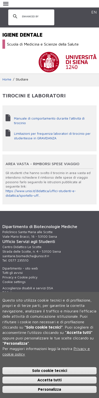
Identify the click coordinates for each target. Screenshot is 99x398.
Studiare (22, 79)
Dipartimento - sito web (20, 268)
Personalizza (49, 389)
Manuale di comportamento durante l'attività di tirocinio (49, 120)
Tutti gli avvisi (12, 273)
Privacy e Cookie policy (19, 277)
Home (6, 79)
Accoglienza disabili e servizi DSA (27, 288)
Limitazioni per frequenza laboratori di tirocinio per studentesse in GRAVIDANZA (52, 136)
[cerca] (30, 17)
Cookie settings (14, 282)
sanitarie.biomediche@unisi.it (25, 256)
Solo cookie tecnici (49, 370)
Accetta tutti (49, 380)
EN (94, 12)
